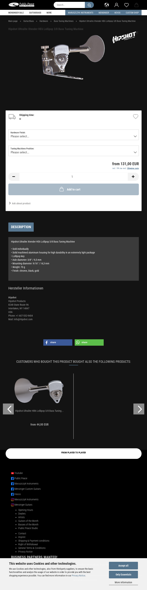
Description (21, 227)
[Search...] (89, 5)
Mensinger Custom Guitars (28, 488)
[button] (107, 4)
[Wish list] (127, 4)
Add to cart (69, 189)
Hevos (18, 494)
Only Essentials (123, 574)
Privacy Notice (78, 575)
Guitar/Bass (35, 12)
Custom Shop (132, 12)
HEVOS (117, 12)
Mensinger (104, 12)
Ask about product (21, 203)
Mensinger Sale (16, 12)
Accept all (123, 565)
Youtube (19, 473)
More (49, 12)
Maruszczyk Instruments (80, 12)
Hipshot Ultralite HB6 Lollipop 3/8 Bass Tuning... (39, 410)
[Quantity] (73, 177)
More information (123, 582)
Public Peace (21, 478)
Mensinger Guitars (23, 504)
